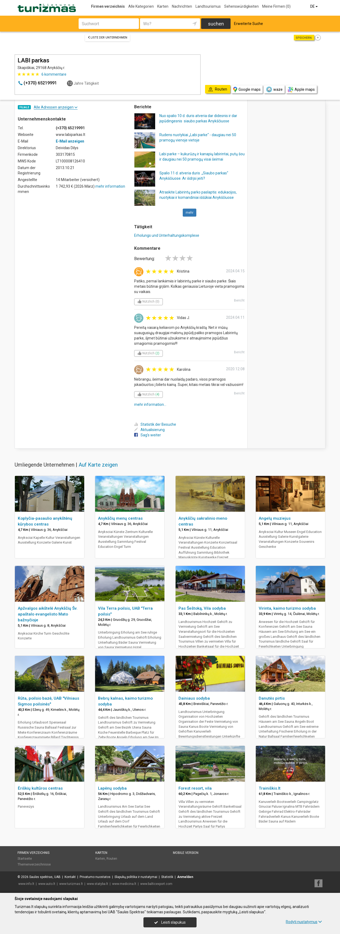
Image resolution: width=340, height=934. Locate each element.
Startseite (25, 858)
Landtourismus (208, 6)
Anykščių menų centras (120, 518)
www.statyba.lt (97, 884)
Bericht (239, 300)
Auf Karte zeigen (98, 465)
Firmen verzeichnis (108, 6)
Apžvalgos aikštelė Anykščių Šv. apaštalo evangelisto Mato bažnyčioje (48, 614)
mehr (189, 212)
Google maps (247, 89)
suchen (216, 24)
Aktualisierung (149, 430)
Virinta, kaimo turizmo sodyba (287, 608)
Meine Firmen (276, 6)
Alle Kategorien (141, 6)
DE (314, 6)
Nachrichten (182, 6)
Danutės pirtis (272, 698)
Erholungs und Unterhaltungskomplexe (166, 235)
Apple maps (301, 89)
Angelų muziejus (275, 518)
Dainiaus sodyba (194, 698)
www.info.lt (26, 884)
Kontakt (70, 877)
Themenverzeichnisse (34, 864)
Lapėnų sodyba (112, 788)
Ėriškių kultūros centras (40, 788)
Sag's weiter (147, 435)
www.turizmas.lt (71, 884)
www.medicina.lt (124, 884)
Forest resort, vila (195, 788)
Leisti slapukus (170, 922)
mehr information (110, 186)
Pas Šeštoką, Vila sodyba (202, 608)
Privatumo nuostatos (95, 877)
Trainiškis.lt (269, 788)
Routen (112, 858)
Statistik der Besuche (155, 424)
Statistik (167, 877)
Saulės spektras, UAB (45, 877)
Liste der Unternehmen (107, 37)
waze (274, 89)
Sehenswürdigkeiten (241, 6)
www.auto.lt (46, 884)
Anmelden (185, 877)
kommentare (53, 74)
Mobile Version (185, 853)
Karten (162, 6)
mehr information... (150, 404)
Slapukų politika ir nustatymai (135, 877)
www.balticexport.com (156, 884)
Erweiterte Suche (248, 23)
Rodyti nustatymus (304, 922)
